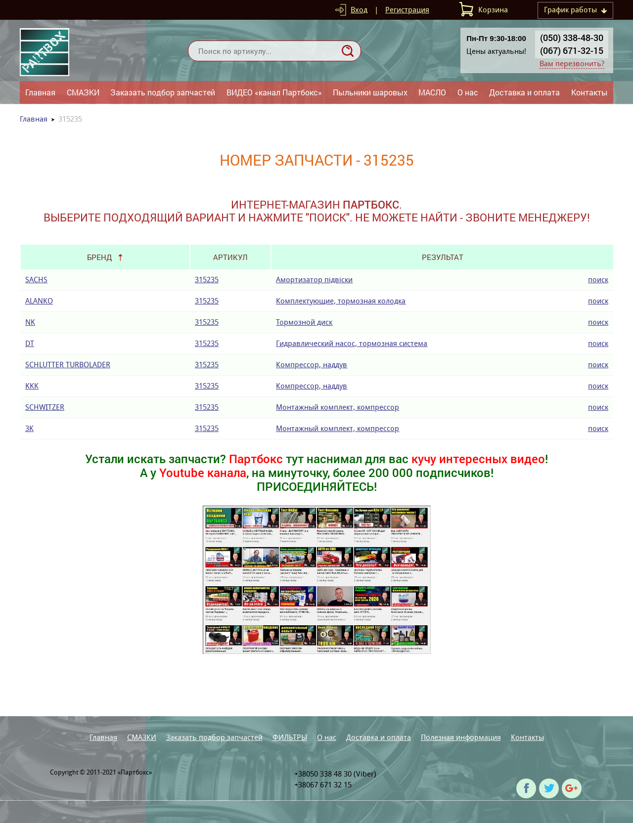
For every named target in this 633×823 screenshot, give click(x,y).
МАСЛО (432, 92)
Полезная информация (461, 737)
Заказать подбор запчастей (162, 92)
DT (29, 343)
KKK (32, 385)
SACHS (36, 279)
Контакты (589, 92)
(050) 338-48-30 (571, 37)
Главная (40, 92)
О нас (467, 92)
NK (30, 322)
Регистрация (407, 9)
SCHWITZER (44, 407)
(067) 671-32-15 (571, 50)
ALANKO (39, 300)
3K (29, 428)
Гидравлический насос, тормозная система (351, 343)
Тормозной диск (304, 322)
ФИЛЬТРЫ (289, 737)
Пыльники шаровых (370, 92)
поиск (598, 279)
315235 (207, 279)
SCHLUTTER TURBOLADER (67, 364)
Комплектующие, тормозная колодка (341, 300)
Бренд (99, 257)
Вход (359, 9)
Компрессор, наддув (311, 364)
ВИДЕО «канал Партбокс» (274, 92)
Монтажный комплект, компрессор (337, 407)
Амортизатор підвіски (314, 279)
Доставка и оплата (524, 92)
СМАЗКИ (83, 92)
